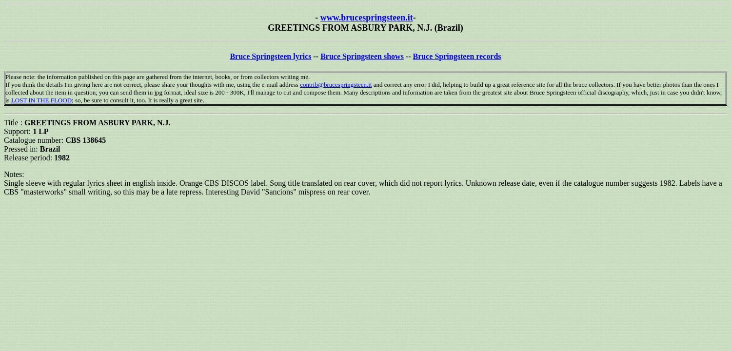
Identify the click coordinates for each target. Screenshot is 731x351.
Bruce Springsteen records (457, 56)
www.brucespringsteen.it (366, 17)
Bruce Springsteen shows (362, 56)
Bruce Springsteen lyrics (270, 56)
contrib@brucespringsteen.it (336, 84)
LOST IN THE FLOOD (41, 100)
